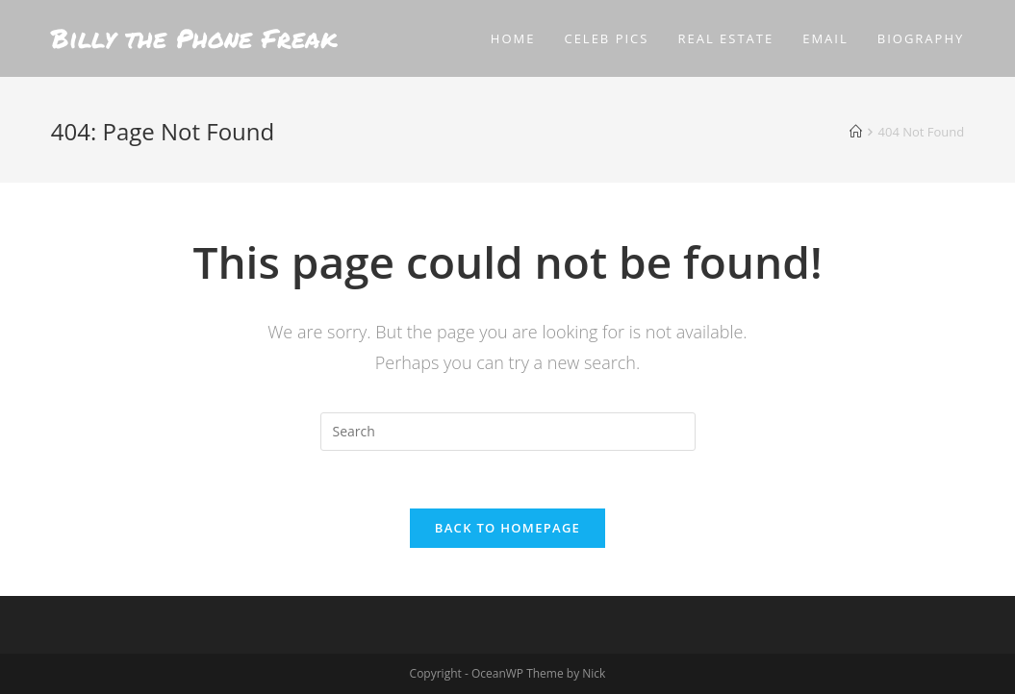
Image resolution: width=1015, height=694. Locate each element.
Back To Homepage (507, 527)
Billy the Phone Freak (194, 38)
